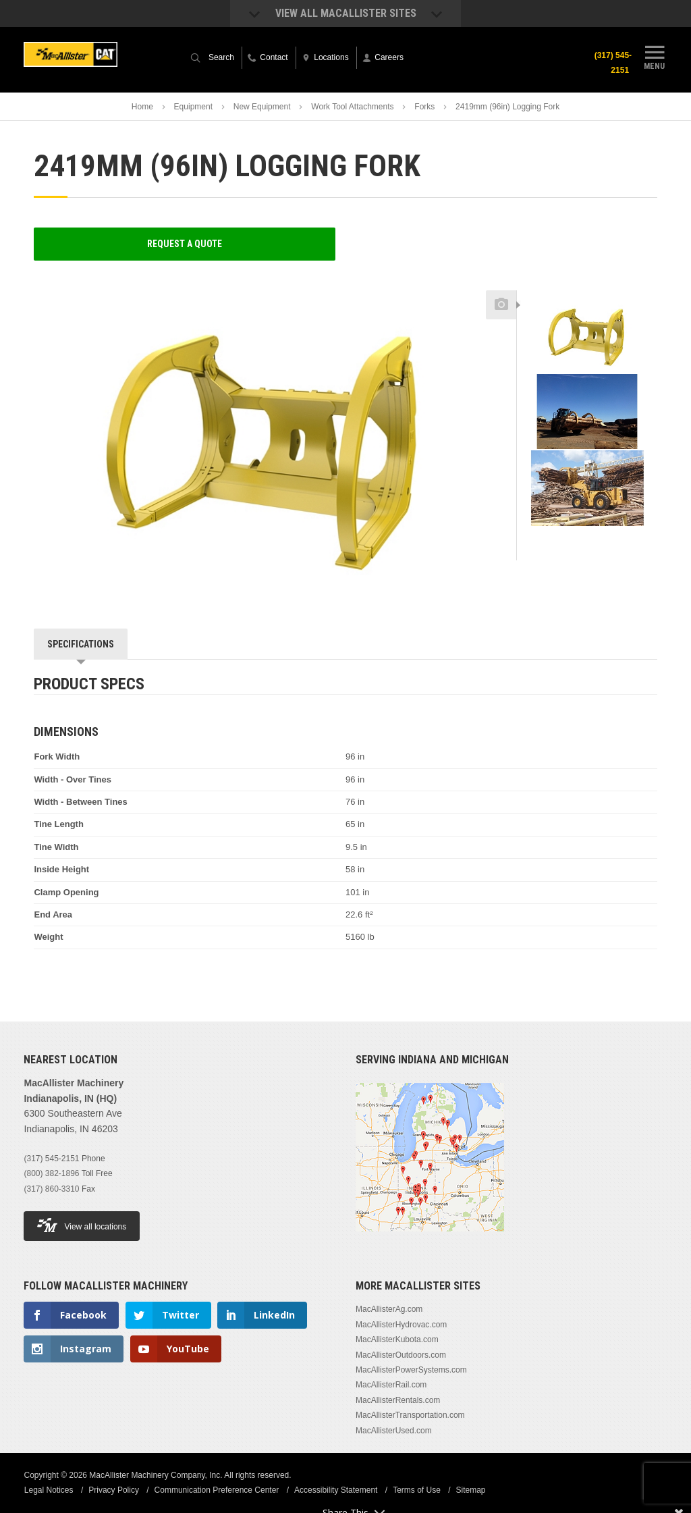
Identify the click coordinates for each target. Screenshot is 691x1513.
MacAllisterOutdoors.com (401, 1355)
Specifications (80, 644)
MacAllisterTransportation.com (410, 1415)
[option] (587, 335)
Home (142, 106)
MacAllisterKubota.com (397, 1339)
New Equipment (262, 106)
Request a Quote (184, 243)
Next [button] (612, 537)
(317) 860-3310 (51, 1189)
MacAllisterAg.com (389, 1309)
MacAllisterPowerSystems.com (411, 1370)
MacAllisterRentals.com (398, 1400)
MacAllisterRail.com (391, 1384)
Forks (424, 106)
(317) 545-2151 (612, 63)
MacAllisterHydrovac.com (401, 1324)
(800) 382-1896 (51, 1173)
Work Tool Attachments (352, 106)
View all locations (81, 1225)
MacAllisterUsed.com (394, 1430)
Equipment (193, 106)
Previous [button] (587, 286)
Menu (654, 56)
